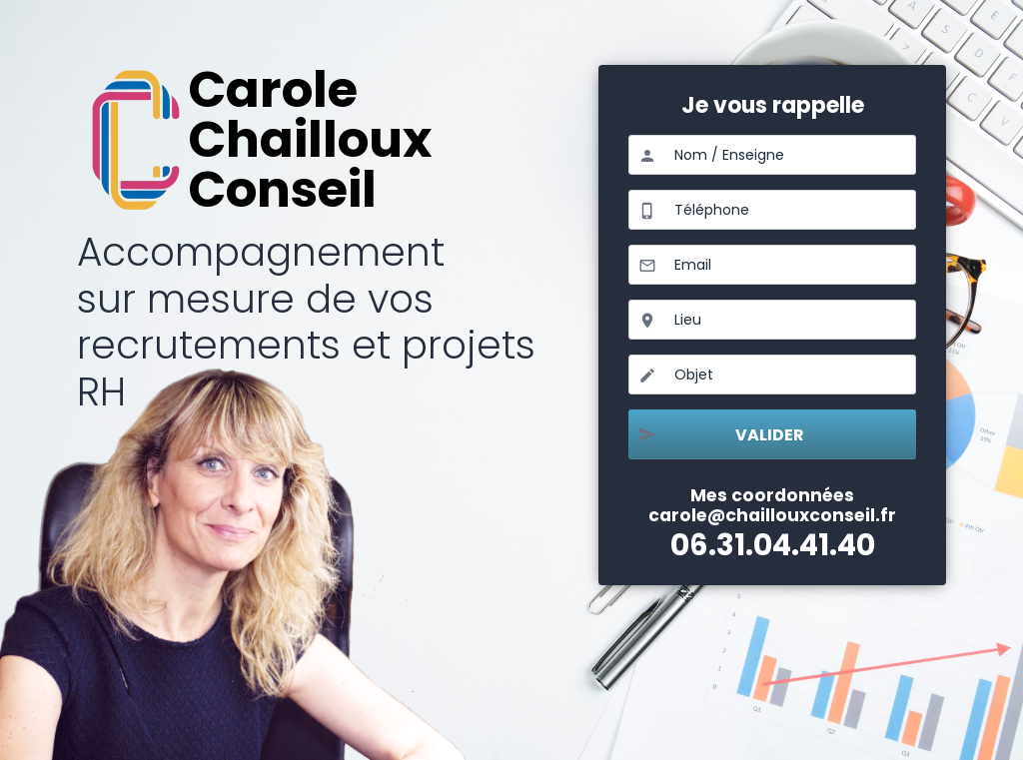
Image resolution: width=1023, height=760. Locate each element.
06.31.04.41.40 (772, 544)
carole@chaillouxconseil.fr (772, 515)
